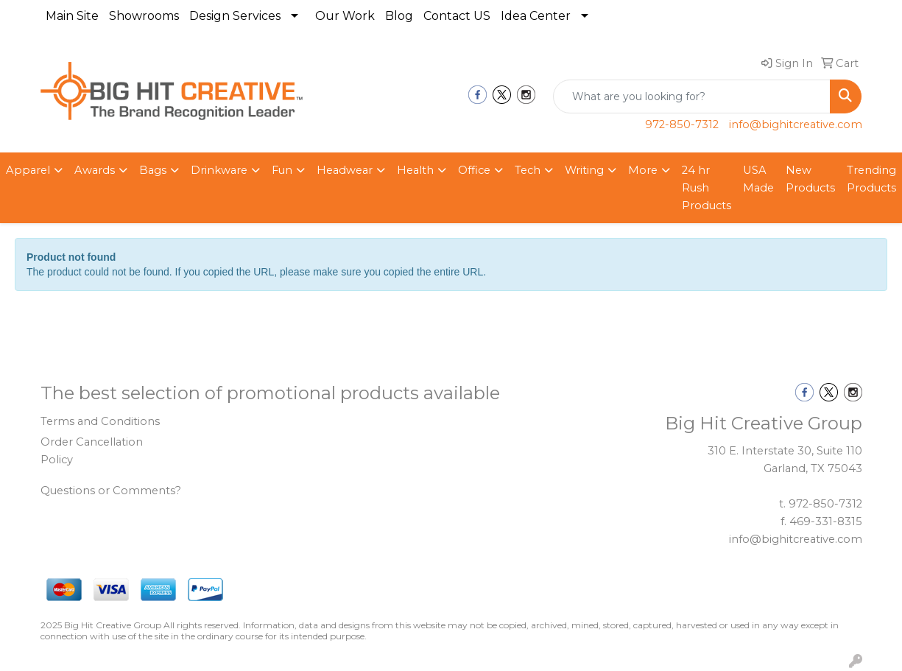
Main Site (72, 16)
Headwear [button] (345, 170)
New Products (810, 179)
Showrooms (144, 16)
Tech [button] (527, 170)
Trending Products (871, 179)
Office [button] (474, 170)
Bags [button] (152, 170)
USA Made (758, 179)
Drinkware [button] (219, 170)
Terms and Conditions (100, 421)
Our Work (345, 16)
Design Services (235, 16)
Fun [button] (282, 170)
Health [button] (415, 170)
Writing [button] (584, 170)
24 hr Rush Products (706, 188)
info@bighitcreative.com (795, 124)
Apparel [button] (28, 170)
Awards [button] (94, 170)
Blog (399, 16)
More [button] (643, 170)
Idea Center (536, 16)
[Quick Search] (692, 96)
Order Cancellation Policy (91, 450)
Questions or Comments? (110, 490)
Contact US (456, 16)
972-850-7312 (682, 124)
